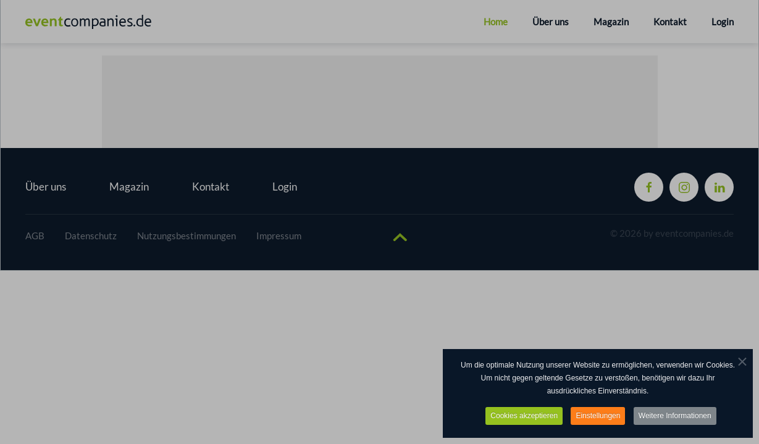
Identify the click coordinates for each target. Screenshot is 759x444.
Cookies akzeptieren (524, 417)
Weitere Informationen (675, 417)
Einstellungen (598, 417)
